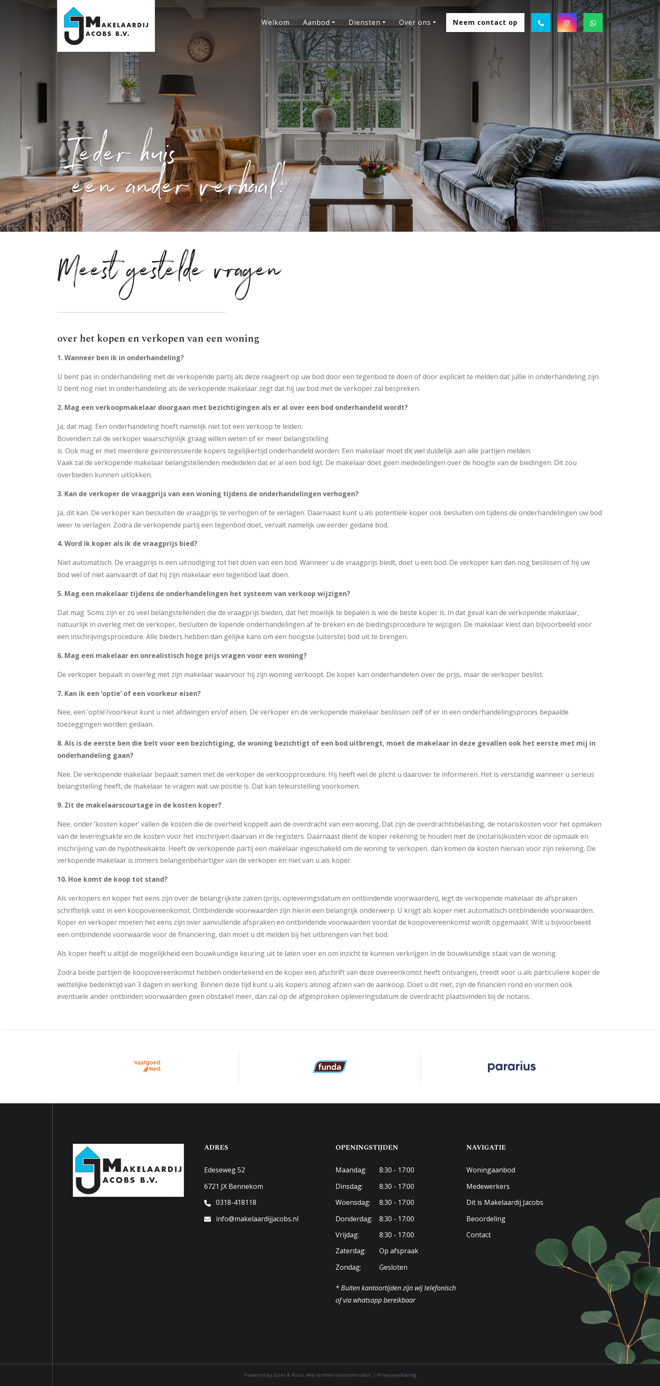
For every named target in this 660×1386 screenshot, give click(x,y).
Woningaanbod (490, 1170)
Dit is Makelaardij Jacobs (504, 1202)
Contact (478, 1234)
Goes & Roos (288, 1375)
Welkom (275, 22)
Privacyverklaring (396, 1375)
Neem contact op (485, 22)
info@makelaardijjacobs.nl (257, 1218)
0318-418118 (236, 1202)
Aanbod (316, 22)
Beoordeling (486, 1218)
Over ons (415, 22)
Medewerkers (488, 1186)
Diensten (365, 22)
